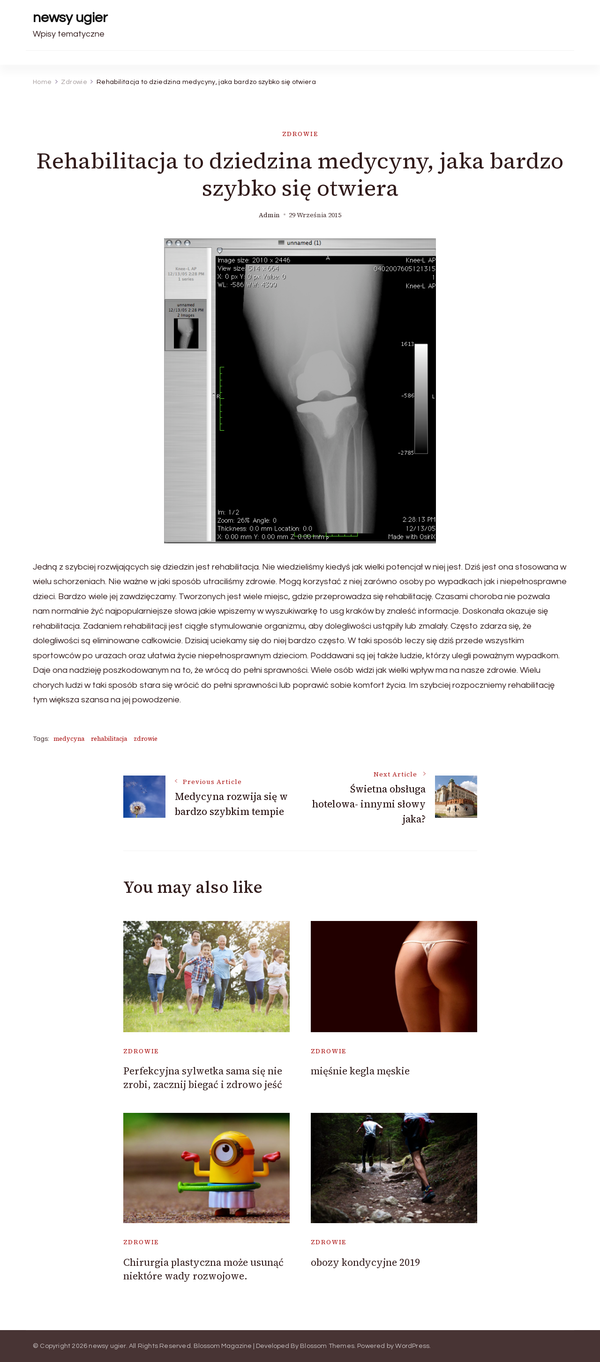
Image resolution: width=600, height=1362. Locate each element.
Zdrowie (300, 134)
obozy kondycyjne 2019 (365, 1262)
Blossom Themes (327, 1346)
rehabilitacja (109, 739)
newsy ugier (70, 17)
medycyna (68, 739)
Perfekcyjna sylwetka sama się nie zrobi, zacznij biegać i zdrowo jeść (202, 1077)
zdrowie (146, 739)
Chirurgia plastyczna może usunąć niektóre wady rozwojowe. (203, 1269)
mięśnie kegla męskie (360, 1071)
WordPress (412, 1346)
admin (269, 215)
